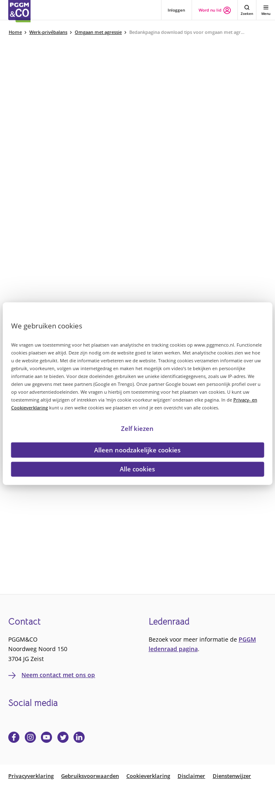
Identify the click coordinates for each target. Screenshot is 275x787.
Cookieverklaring (148, 776)
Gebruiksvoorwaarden (90, 776)
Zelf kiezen (137, 428)
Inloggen (176, 10)
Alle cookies (137, 469)
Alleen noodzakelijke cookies (137, 449)
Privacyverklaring (31, 776)
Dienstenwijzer (232, 776)
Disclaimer (191, 776)
